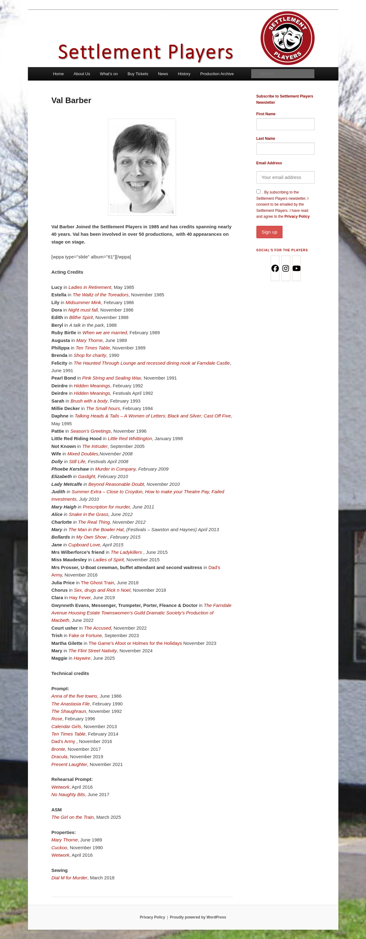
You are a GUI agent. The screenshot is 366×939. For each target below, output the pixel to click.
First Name (266, 114)
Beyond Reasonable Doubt (116, 484)
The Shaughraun (69, 711)
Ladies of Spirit (108, 559)
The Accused (97, 628)
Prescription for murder (106, 506)
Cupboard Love (84, 544)
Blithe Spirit (81, 317)
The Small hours (103, 408)
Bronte (58, 749)
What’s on (109, 73)
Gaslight (86, 476)
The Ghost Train (97, 582)
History (184, 73)
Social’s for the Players (282, 250)
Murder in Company (115, 469)
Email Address (269, 163)
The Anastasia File (71, 703)
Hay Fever (79, 597)
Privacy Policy (285, 226)
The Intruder (95, 446)
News (163, 73)
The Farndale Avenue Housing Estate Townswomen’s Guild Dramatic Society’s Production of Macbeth (142, 613)
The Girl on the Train (73, 817)
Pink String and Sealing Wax (111, 378)
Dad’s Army (64, 741)
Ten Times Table (93, 347)
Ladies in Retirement (90, 287)
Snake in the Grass (88, 514)
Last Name (265, 138)
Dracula (60, 756)
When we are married (105, 332)
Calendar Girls (66, 726)
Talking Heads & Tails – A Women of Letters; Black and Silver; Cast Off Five (153, 415)
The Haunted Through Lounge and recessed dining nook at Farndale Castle (152, 363)
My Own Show (92, 537)
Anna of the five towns (74, 696)
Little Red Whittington (130, 438)
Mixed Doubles (82, 453)
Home (58, 73)
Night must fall (83, 309)
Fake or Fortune (85, 635)
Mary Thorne (89, 340)
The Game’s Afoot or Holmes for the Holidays (135, 643)
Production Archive (217, 73)
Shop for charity (90, 355)
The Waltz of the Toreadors (101, 294)
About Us (82, 73)
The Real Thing (94, 522)
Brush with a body (88, 400)
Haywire (82, 658)
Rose (57, 718)
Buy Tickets (138, 73)
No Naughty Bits (68, 794)
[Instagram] (285, 268)
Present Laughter (69, 764)
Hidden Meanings (92, 385)
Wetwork (61, 787)
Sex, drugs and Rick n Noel (102, 590)
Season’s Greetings (90, 431)
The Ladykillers (127, 552)
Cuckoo (59, 847)
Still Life (77, 461)
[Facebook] (275, 268)
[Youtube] (296, 268)
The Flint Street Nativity (93, 650)
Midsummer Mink (83, 302)
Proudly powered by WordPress (198, 917)
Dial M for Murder (70, 877)
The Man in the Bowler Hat (96, 529)
